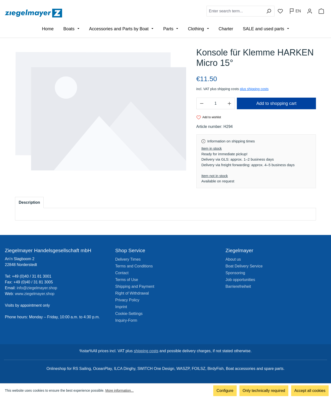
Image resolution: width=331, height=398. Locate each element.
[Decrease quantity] (201, 103)
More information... (119, 391)
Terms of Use (126, 280)
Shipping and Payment (134, 286)
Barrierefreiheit (238, 286)
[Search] (268, 11)
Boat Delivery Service (244, 266)
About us (233, 259)
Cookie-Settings (129, 314)
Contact (122, 273)
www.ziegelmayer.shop (35, 294)
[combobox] (235, 11)
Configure (224, 391)
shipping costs (146, 351)
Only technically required (264, 391)
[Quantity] (215, 103)
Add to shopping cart (276, 103)
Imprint (121, 307)
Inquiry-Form (126, 320)
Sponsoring (235, 273)
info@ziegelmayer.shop (37, 288)
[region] (100, 111)
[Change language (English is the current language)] (295, 11)
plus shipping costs (254, 89)
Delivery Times (128, 259)
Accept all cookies (309, 391)
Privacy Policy (127, 300)
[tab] (29, 202)
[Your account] (309, 11)
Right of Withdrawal (132, 293)
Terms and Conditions (134, 266)
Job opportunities (240, 280)
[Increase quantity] (229, 103)
